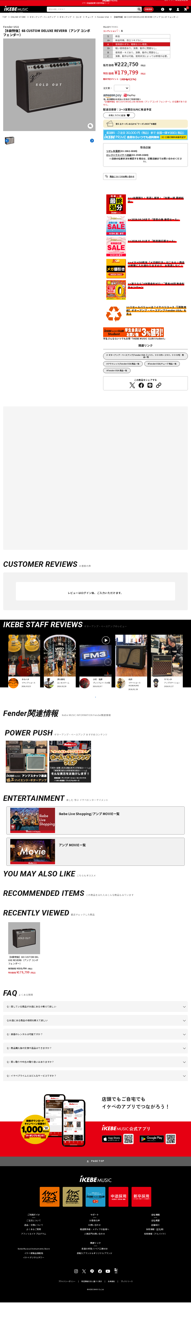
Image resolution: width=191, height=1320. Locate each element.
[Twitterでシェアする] (132, 395)
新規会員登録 (181, 4)
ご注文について (33, 1238)
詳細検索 (131, 17)
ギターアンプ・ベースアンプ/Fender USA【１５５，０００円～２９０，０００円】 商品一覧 (146, 365)
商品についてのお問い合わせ (122, 185)
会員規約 (111, 1299)
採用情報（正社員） (155, 1247)
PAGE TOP (97, 1179)
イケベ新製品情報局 (33, 1271)
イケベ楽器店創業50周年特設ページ (95, 10)
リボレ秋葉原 (113, 160)
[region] (95, 965)
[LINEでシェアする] (150, 395)
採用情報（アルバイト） (155, 1251)
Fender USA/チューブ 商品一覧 (162, 373)
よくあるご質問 (33, 1247)
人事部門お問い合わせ (94, 1251)
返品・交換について (33, 1242)
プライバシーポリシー (67, 1299)
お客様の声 (94, 1238)
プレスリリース (127, 1299)
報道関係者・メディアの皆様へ (94, 1247)
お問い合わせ (94, 1242)
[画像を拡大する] (90, 135)
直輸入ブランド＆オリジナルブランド (94, 1271)
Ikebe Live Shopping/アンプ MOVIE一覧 (89, 831)
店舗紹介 (155, 1242)
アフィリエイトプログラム (33, 1251)
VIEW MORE (95, 710)
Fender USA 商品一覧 (117, 379)
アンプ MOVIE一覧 (72, 862)
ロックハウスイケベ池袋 (118, 164)
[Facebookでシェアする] (141, 395)
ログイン (169, 4)
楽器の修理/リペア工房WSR (94, 1266)
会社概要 (155, 1238)
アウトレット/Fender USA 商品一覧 (124, 373)
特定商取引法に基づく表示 (91, 1299)
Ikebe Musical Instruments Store (34, 1266)
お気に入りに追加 (117, 124)
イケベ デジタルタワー (33, 1275)
